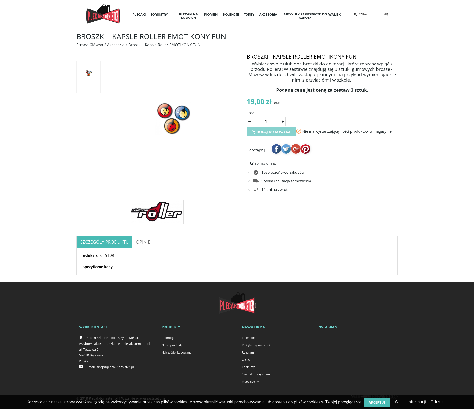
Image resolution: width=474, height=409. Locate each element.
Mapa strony (250, 382)
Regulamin (249, 352)
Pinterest (305, 150)
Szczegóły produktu (104, 242)
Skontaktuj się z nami (256, 374)
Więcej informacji (410, 401)
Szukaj (363, 14)
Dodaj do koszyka (271, 133)
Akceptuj (377, 402)
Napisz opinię (265, 165)
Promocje (168, 338)
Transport (248, 338)
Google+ (296, 150)
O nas (246, 360)
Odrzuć (437, 401)
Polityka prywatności (256, 345)
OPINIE (143, 242)
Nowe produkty (172, 345)
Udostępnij (276, 150)
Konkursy (248, 367)
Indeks (88, 255)
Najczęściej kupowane (176, 352)
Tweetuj (286, 150)
